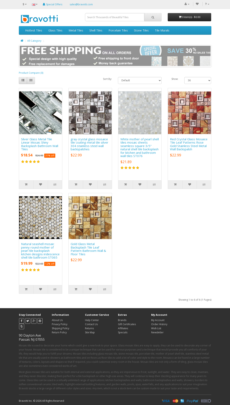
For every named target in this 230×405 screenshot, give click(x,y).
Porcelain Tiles (118, 30)
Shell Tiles (95, 30)
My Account (157, 320)
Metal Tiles (76, 30)
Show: (174, 79)
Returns (89, 328)
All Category (34, 40)
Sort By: (107, 79)
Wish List (156, 328)
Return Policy (59, 332)
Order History (159, 324)
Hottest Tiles (33, 30)
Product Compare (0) (31, 73)
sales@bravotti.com (81, 4)
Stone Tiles (141, 30)
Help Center (92, 320)
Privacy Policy (59, 324)
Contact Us (91, 324)
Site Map (90, 332)
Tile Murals (162, 30)
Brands (122, 320)
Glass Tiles (55, 30)
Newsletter (157, 332)
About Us (57, 320)
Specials (122, 332)
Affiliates (123, 328)
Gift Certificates (127, 324)
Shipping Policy (60, 328)
